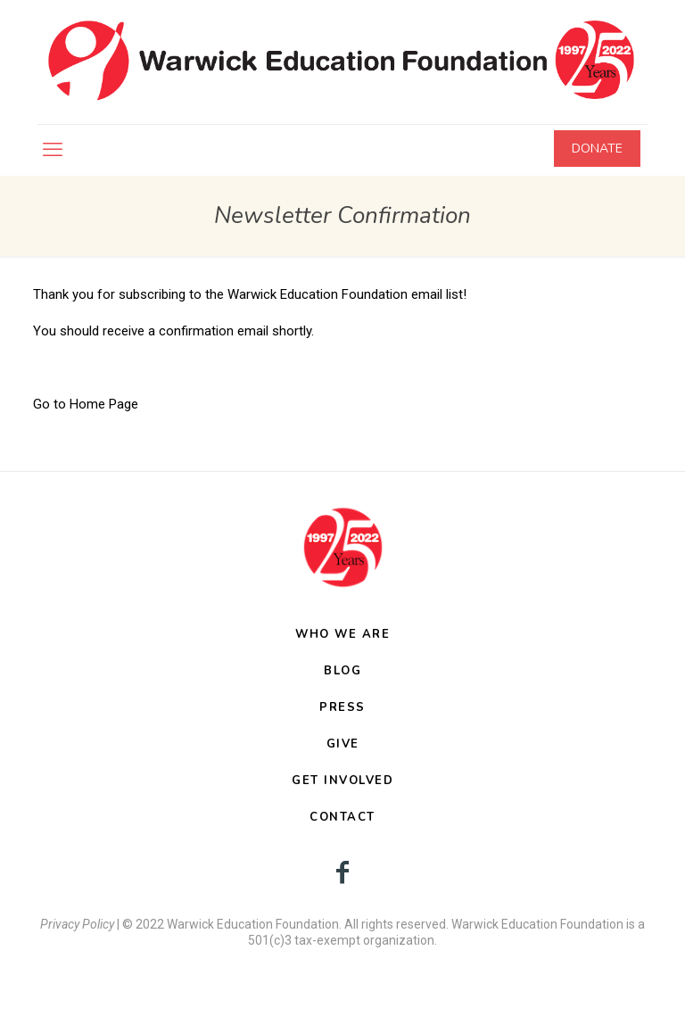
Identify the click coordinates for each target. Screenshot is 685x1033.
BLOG (342, 671)
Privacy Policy (77, 924)
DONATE (597, 148)
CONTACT (342, 817)
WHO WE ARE (342, 634)
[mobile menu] (52, 150)
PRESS (342, 707)
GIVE (342, 744)
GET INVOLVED (342, 781)
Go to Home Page (85, 404)
